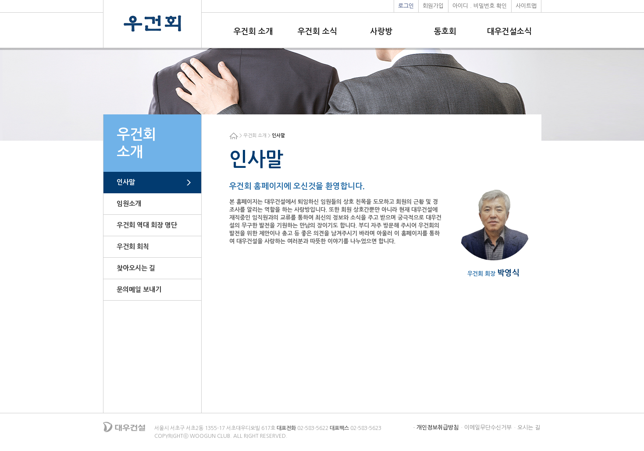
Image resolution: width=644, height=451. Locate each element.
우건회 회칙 (133, 246)
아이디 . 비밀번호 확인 (479, 6)
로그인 (406, 6)
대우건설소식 (509, 32)
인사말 (126, 182)
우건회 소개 (253, 32)
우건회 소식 (317, 32)
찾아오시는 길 (136, 268)
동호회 (445, 32)
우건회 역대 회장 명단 (147, 225)
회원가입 (433, 6)
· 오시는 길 (527, 427)
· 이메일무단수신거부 (486, 427)
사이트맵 (526, 6)
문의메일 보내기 (139, 289)
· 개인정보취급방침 (436, 427)
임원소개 (129, 203)
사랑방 (381, 32)
